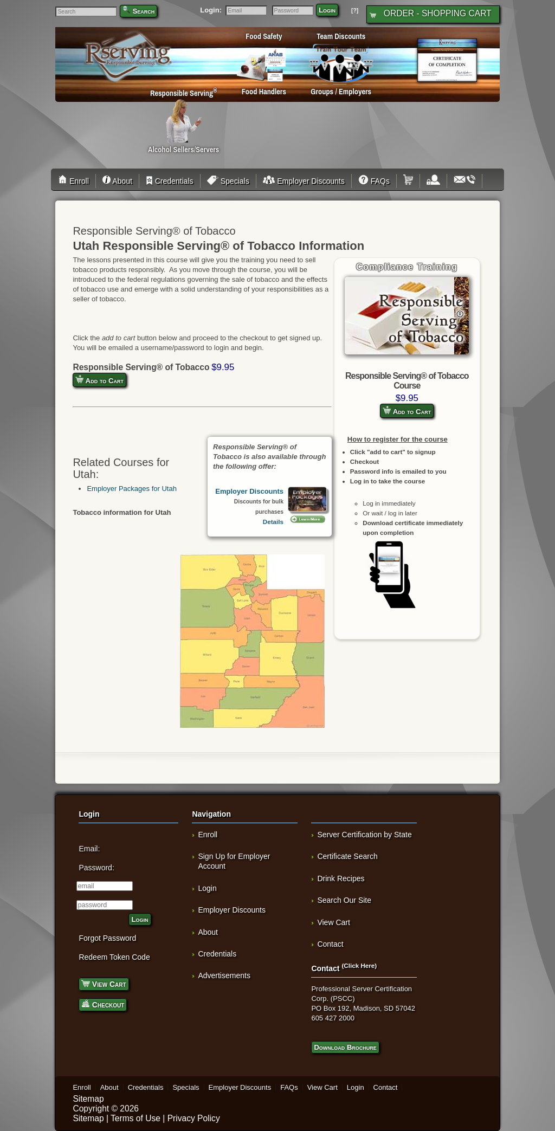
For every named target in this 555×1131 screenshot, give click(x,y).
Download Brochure (345, 1047)
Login (327, 10)
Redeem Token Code (114, 957)
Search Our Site (344, 900)
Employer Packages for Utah (131, 488)
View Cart (103, 983)
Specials (228, 181)
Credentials (169, 181)
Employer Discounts (304, 181)
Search (144, 11)
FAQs (374, 181)
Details (273, 521)
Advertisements (224, 975)
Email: (89, 848)
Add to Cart (407, 411)
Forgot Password (107, 938)
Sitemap (88, 1098)
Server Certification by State (364, 834)
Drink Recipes (340, 878)
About (117, 181)
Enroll (75, 181)
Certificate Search (347, 856)
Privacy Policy (193, 1118)
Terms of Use (135, 1118)
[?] (354, 11)
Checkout (102, 1004)
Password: (96, 867)
